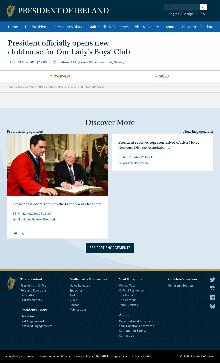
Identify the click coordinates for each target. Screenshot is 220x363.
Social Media (143, 356)
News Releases (80, 285)
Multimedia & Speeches (108, 26)
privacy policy (81, 356)
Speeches (76, 290)
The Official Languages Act (113, 356)
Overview (60, 77)
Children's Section (197, 26)
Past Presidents (31, 300)
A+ (205, 14)
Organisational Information (137, 321)
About (171, 26)
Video (74, 300)
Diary (21, 86)
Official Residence (131, 290)
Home (13, 26)
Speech (164, 77)
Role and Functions (33, 290)
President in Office (33, 285)
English (174, 14)
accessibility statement (20, 356)
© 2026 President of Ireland (197, 356)
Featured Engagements (36, 326)
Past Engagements (33, 321)
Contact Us (126, 335)
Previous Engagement (25, 131)
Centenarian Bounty (132, 331)
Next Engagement (198, 131)
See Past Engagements (110, 247)
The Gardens (127, 300)
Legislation (27, 295)
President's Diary (68, 26)
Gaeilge (188, 14)
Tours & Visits (128, 305)
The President (36, 26)
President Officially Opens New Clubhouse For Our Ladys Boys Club (65, 86)
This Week (27, 316)
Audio (73, 295)
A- (198, 14)
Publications (78, 309)
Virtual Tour (127, 285)
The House (126, 295)
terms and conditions (53, 356)
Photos (74, 305)
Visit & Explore (147, 26)
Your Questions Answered (136, 326)
